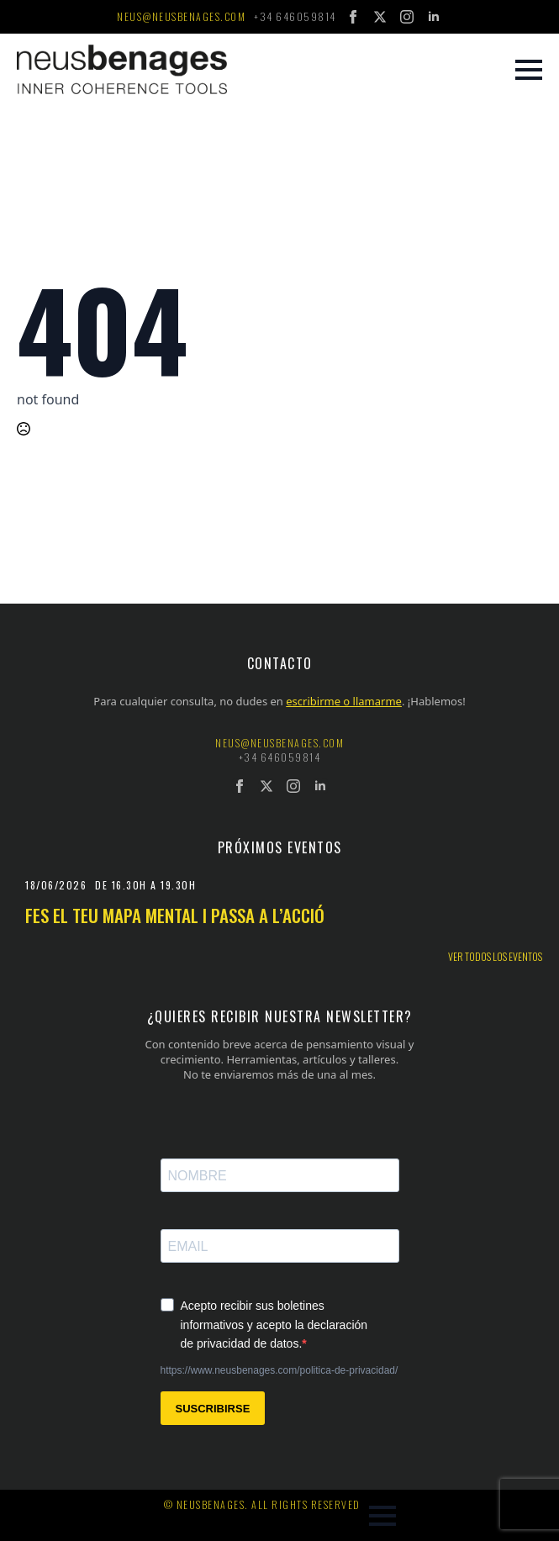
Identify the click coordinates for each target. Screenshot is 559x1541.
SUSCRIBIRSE (213, 1408)
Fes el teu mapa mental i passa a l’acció (174, 915)
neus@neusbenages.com (181, 17)
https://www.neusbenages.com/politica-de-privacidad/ (279, 1370)
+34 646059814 (295, 17)
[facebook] (353, 16)
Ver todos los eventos (495, 956)
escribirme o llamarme (344, 701)
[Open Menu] (528, 69)
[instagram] (406, 16)
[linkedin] (433, 16)
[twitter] (380, 16)
